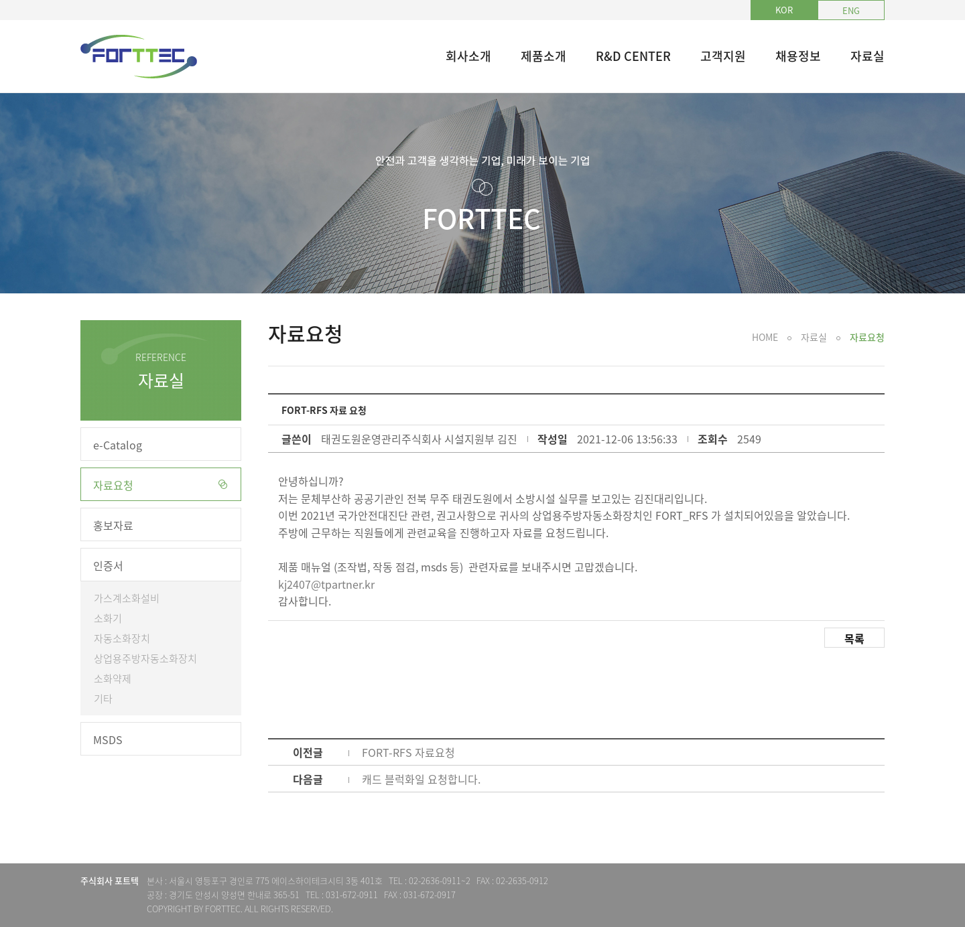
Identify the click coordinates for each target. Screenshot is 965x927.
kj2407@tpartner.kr (326, 584)
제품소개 (543, 56)
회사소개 (468, 56)
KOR (784, 9)
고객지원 (723, 56)
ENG (851, 10)
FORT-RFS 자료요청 (408, 752)
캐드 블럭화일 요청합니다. (421, 779)
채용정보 (798, 56)
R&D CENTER (633, 56)
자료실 (867, 56)
